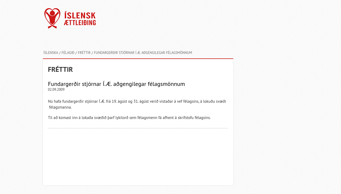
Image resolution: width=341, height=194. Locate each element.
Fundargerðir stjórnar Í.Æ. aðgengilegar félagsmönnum (143, 52)
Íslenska (50, 52)
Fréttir (84, 52)
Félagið (68, 52)
